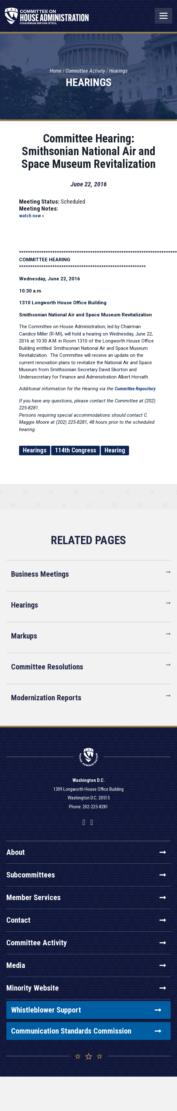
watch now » (31, 216)
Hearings (118, 71)
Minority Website (86, 988)
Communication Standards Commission (86, 1031)
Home (56, 71)
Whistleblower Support (86, 1010)
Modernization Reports (46, 697)
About (86, 852)
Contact (86, 920)
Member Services (86, 897)
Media (86, 965)
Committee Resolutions (47, 666)
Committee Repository (135, 389)
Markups (24, 635)
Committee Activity (85, 71)
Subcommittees (86, 875)
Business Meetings (40, 574)
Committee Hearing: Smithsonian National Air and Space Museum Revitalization (89, 151)
